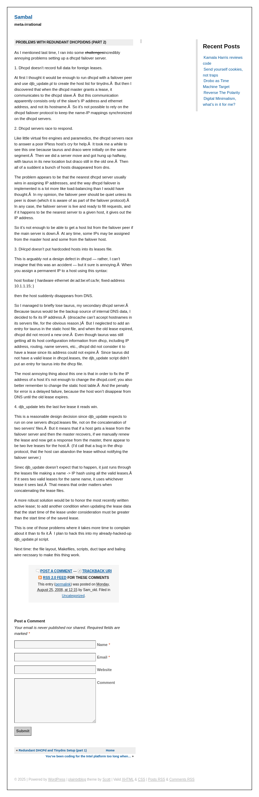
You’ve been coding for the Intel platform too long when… (88, 756)
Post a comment (56, 571)
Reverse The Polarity (222, 92)
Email (102, 657)
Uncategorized (73, 596)
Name (102, 645)
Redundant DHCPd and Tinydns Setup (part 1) (52, 750)
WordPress (57, 779)
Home (110, 750)
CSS (141, 779)
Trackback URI (97, 571)
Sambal (23, 17)
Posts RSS (156, 779)
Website (104, 670)
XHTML (128, 779)
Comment (106, 682)
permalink (63, 584)
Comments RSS (182, 779)
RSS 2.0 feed (54, 578)
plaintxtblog (77, 779)
